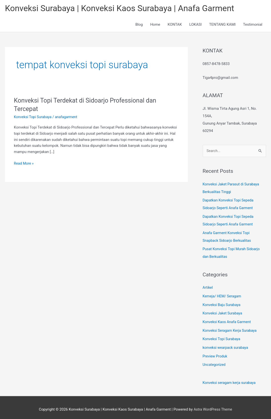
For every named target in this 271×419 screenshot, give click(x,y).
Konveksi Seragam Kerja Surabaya (231, 328)
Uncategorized (214, 361)
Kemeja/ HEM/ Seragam (223, 294)
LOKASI (195, 25)
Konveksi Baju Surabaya (222, 303)
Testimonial (252, 25)
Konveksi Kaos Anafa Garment (228, 319)
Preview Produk (215, 353)
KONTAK (175, 25)
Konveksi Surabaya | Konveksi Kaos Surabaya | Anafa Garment (124, 9)
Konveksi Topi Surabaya (33, 117)
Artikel (208, 286)
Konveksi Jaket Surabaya (223, 311)
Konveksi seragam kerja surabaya (230, 379)
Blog (139, 25)
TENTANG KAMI (222, 25)
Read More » (24, 163)
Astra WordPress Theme (213, 405)
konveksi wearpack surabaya (226, 344)
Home (155, 25)
